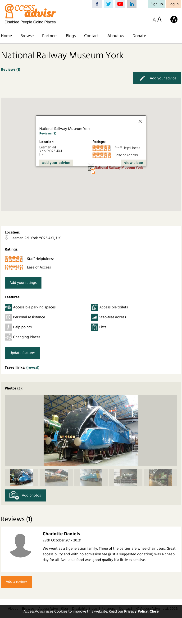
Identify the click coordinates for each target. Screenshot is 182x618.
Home (6, 36)
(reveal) (32, 367)
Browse (27, 36)
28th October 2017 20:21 (62, 540)
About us (115, 36)
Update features (22, 353)
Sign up (156, 4)
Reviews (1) (10, 69)
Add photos (25, 495)
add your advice (56, 162)
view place (133, 162)
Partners (49, 36)
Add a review (16, 581)
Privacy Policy (136, 611)
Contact (91, 36)
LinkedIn (131, 4)
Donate (139, 36)
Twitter (108, 4)
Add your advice (156, 78)
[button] (93, 170)
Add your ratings (23, 283)
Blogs (71, 36)
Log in (173, 4)
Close (154, 611)
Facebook (97, 4)
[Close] (140, 121)
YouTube (120, 4)
